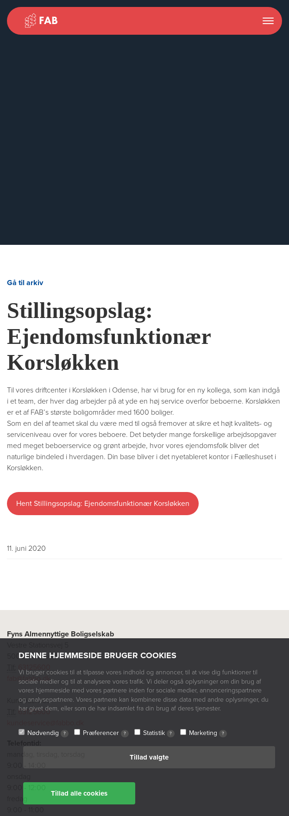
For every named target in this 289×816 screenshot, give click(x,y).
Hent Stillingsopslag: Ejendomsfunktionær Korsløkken (102, 503)
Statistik (159, 733)
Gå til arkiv (25, 282)
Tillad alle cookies (79, 793)
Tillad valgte (149, 757)
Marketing (208, 733)
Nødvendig (48, 733)
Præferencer (106, 733)
